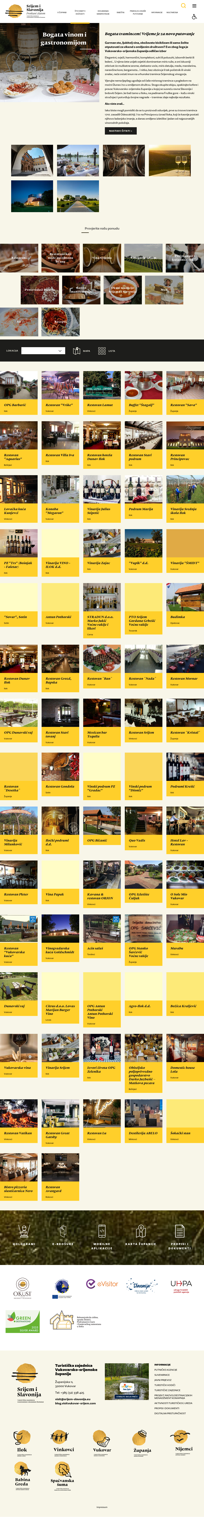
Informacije (157, 12)
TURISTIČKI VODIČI (164, 1385)
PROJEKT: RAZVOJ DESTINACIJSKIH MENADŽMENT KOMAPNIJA (173, 1397)
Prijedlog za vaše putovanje (138, 12)
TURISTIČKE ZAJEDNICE (167, 1390)
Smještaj (120, 12)
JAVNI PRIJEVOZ (162, 1380)
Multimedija (172, 12)
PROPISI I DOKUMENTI (166, 1408)
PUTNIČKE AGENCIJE (165, 1369)
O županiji (61, 12)
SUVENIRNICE (162, 1375)
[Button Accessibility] (194, 22)
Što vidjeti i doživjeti (80, 12)
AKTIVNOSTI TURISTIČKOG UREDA (173, 1403)
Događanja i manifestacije (103, 12)
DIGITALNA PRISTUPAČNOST (170, 1413)
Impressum (102, 1507)
